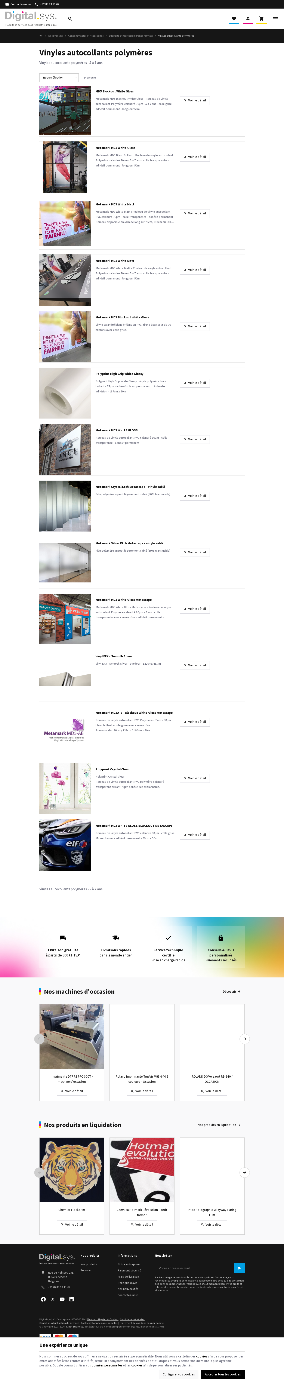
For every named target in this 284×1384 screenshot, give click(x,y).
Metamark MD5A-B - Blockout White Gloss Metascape (134, 713)
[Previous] (39, 1039)
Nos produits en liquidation (82, 1125)
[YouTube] (62, 1299)
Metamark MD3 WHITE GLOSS (117, 431)
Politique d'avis (127, 1283)
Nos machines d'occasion (79, 992)
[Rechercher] (70, 19)
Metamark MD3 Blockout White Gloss (122, 318)
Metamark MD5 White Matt (115, 261)
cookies (201, 1356)
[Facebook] (43, 1299)
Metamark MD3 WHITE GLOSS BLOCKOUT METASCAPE (134, 826)
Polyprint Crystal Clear (112, 770)
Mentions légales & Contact (102, 1319)
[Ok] (239, 1268)
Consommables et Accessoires (86, 36)
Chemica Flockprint (71, 1210)
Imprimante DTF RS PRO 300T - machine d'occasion (72, 1079)
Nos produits (55, 36)
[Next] (245, 1039)
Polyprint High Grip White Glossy (119, 374)
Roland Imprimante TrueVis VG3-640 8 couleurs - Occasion (142, 1079)
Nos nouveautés (128, 1289)
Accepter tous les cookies (223, 1374)
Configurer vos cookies (179, 1374)
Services (86, 1270)
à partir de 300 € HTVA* (63, 944)
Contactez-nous (128, 1295)
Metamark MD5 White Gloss (115, 148)
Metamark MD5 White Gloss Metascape (124, 600)
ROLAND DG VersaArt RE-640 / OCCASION (212, 1079)
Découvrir (229, 991)
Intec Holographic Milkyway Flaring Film (212, 1212)
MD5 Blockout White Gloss (115, 92)
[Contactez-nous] (18, 4)
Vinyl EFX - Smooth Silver (114, 657)
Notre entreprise (129, 1264)
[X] (52, 1299)
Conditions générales (132, 1319)
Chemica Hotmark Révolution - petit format (142, 1212)
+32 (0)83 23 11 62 (59, 1287)
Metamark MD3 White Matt (115, 205)
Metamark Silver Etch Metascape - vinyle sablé (130, 544)
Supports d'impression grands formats (131, 36)
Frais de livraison (128, 1277)
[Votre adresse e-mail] (200, 1268)
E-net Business (74, 1327)
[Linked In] (71, 1299)
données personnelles (107, 1365)
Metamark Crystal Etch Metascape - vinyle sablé (131, 487)
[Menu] (275, 19)
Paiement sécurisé (129, 1270)
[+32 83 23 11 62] (47, 4)
